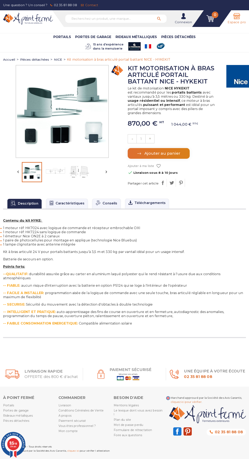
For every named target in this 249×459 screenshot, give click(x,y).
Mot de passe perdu (128, 425)
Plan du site (122, 420)
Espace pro (237, 22)
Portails (62, 37)
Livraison (64, 405)
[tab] (24, 204)
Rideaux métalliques (136, 37)
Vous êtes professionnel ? (77, 426)
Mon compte (68, 431)
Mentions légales (126, 405)
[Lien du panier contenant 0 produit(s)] (210, 18)
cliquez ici (73, 450)
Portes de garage (93, 37)
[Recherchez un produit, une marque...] (116, 19)
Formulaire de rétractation (133, 430)
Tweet (172, 183)
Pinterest (181, 183)
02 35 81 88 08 (65, 5)
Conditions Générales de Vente (81, 410)
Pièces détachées (178, 37)
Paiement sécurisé (72, 421)
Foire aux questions (128, 435)
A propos (64, 415)
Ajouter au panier (161, 153)
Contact (91, 5)
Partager (163, 183)
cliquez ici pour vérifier (186, 401)
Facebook (177, 431)
